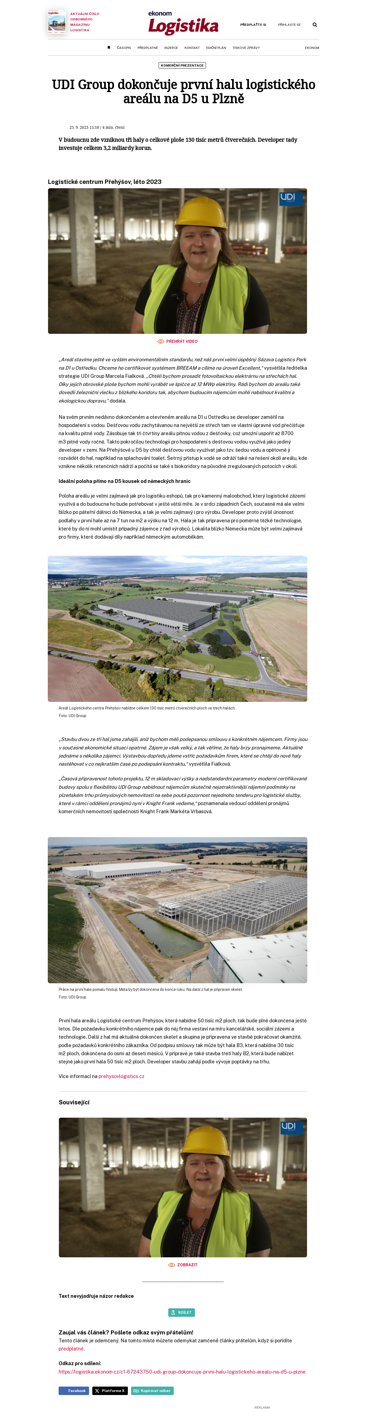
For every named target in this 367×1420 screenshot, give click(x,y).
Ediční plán (216, 48)
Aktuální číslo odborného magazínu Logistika (73, 22)
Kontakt (192, 48)
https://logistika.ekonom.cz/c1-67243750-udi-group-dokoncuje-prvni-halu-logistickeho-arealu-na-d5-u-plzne (182, 1372)
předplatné (71, 1349)
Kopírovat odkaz (155, 1390)
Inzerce (171, 48)
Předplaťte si (253, 25)
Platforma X (113, 1390)
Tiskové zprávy (246, 48)
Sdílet (185, 1312)
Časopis (124, 48)
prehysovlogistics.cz (121, 1076)
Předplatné (148, 48)
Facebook (77, 1390)
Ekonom (312, 48)
